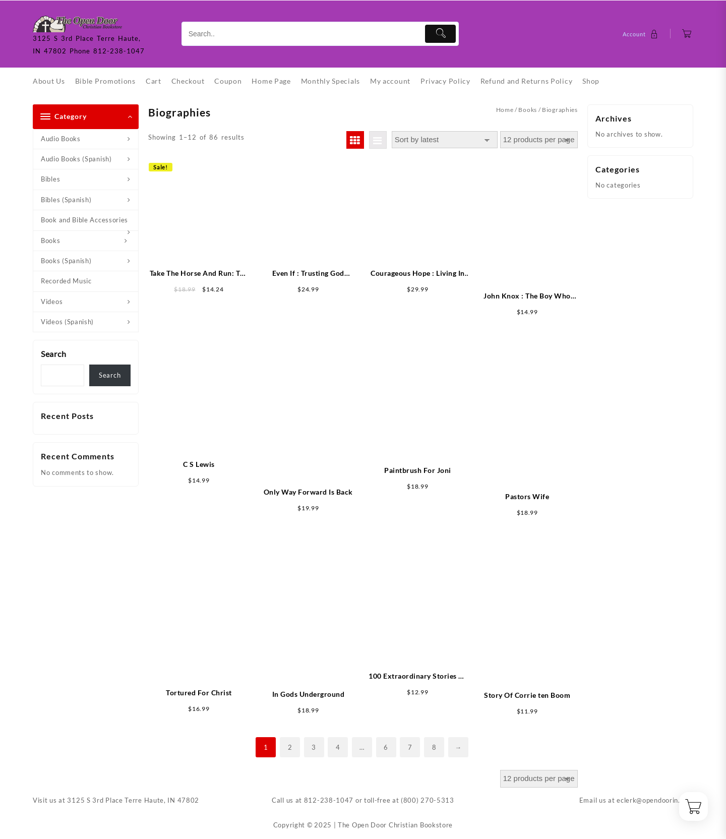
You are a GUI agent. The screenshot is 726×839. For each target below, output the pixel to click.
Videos (52, 301)
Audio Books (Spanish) (76, 159)
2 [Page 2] (290, 747)
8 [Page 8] (434, 747)
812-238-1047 (328, 800)
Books (50, 240)
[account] (642, 34)
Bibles (50, 179)
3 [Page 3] (314, 747)
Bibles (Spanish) (66, 200)
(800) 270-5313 (427, 800)
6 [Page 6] (386, 747)
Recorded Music (66, 281)
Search (53, 353)
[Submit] (440, 34)
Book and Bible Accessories (84, 220)
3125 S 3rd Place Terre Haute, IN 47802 (133, 800)
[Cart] (687, 34)
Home (505, 109)
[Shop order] (445, 140)
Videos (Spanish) (67, 322)
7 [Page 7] (410, 747)
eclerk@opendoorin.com (655, 800)
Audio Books (61, 139)
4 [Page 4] (338, 747)
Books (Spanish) (66, 261)
